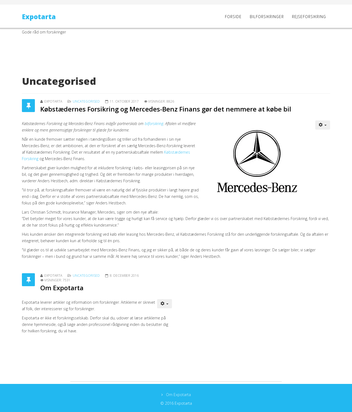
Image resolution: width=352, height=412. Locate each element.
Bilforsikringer (267, 16)
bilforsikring (154, 123)
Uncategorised (86, 101)
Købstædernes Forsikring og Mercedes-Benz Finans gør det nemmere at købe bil (165, 108)
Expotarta (39, 16)
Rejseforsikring (309, 16)
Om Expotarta (62, 287)
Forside (233, 16)
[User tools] (322, 125)
